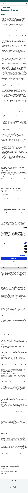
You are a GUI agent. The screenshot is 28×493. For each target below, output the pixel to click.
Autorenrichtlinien (14, 487)
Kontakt (14, 486)
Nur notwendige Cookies (14, 264)
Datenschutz (14, 484)
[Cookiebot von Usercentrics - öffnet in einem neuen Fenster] (23, 227)
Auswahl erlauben (14, 261)
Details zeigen (22, 255)
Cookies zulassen (14, 258)
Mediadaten (14, 480)
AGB (14, 483)
